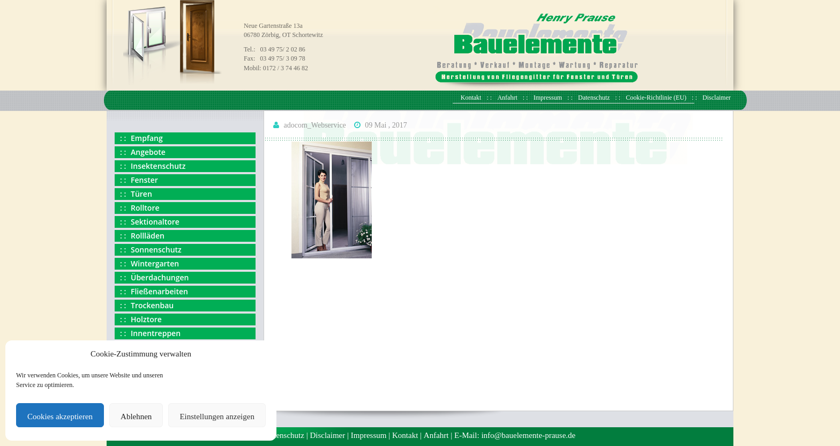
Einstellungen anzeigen (216, 416)
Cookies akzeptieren (60, 416)
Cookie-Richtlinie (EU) (656, 97)
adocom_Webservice (315, 125)
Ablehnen (136, 416)
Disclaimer (716, 97)
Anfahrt (507, 97)
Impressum (548, 97)
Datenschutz (594, 97)
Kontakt (471, 97)
